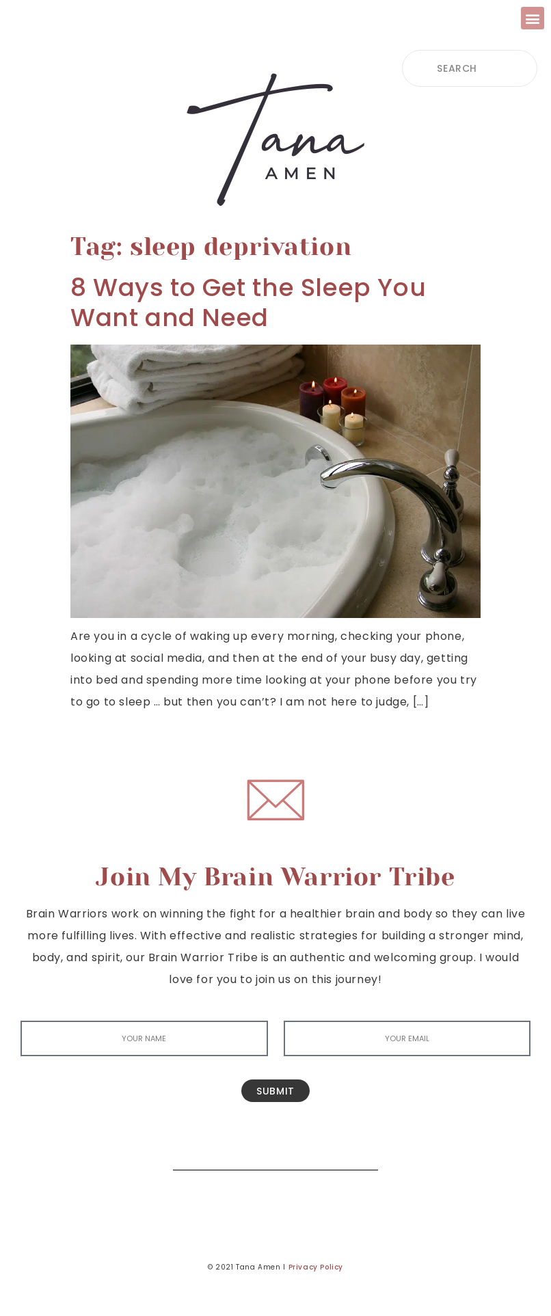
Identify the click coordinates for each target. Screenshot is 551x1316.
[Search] (357, 1149)
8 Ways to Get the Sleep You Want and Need (248, 302)
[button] (532, 18)
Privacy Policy (315, 1267)
